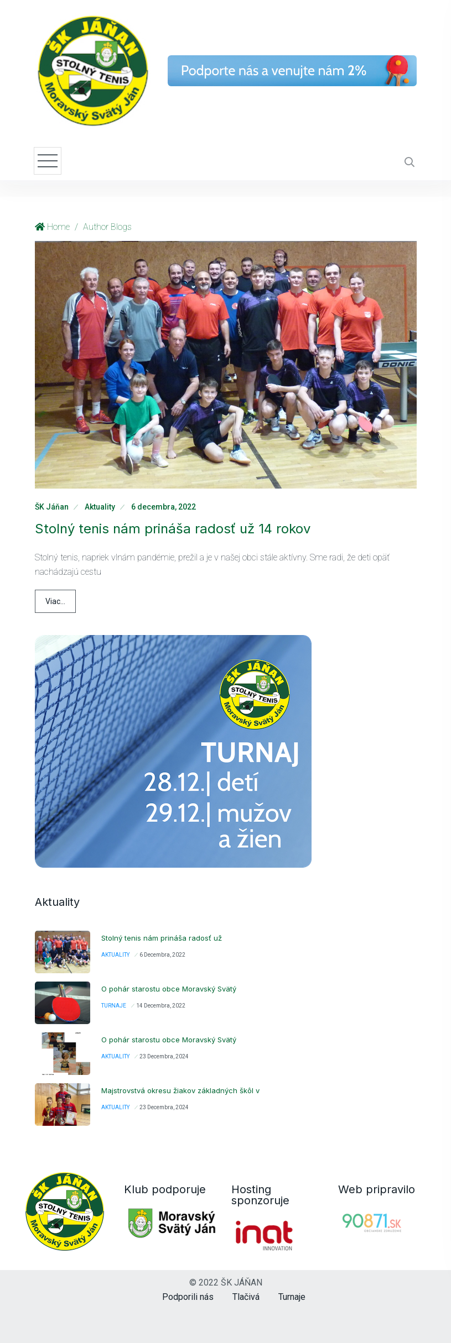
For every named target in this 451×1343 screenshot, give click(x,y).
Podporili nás (188, 1297)
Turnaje (113, 1006)
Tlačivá (246, 1297)
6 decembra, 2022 (163, 506)
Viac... (55, 601)
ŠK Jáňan (52, 506)
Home (58, 227)
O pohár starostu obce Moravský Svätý (168, 988)
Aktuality (100, 506)
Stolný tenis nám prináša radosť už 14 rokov (172, 529)
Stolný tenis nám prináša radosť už (161, 937)
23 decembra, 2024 (164, 1056)
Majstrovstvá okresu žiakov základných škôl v (180, 1090)
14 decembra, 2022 (160, 1006)
